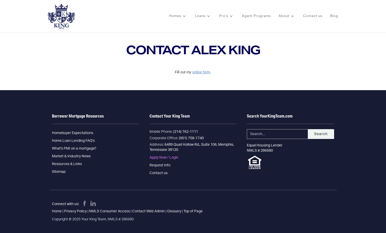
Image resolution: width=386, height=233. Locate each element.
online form (201, 72)
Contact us (312, 16)
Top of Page (193, 211)
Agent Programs (256, 16)
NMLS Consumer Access (109, 211)
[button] (178, 16)
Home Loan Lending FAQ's (73, 141)
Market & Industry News (71, 156)
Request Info (159, 165)
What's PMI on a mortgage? (74, 148)
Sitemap (59, 172)
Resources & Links (67, 164)
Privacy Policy (75, 211)
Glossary (174, 211)
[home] (60, 16)
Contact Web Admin (148, 211)
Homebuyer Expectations (72, 133)
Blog (334, 16)
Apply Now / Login (163, 157)
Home (57, 211)
